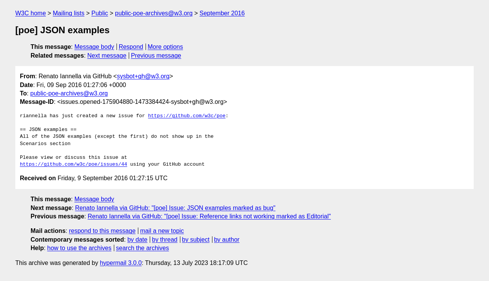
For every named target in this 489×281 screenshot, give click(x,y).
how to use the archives (79, 248)
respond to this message (102, 231)
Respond (131, 47)
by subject (195, 239)
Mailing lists (68, 13)
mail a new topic (162, 231)
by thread (165, 239)
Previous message (156, 55)
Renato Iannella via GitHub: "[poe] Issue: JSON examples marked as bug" (175, 208)
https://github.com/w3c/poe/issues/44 (73, 164)
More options (165, 47)
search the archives (142, 248)
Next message (106, 55)
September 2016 (221, 13)
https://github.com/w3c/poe (186, 116)
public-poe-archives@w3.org (154, 13)
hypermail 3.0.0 (120, 263)
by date (137, 239)
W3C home (30, 13)
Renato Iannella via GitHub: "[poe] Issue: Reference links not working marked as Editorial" (209, 216)
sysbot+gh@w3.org (143, 76)
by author (227, 239)
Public (99, 13)
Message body (94, 47)
